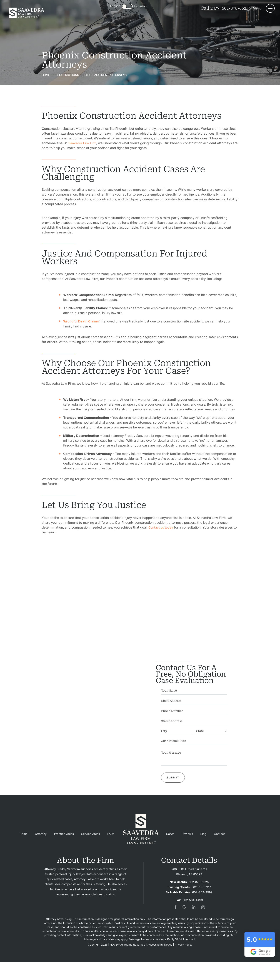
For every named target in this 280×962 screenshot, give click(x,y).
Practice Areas (64, 834)
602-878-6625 (235, 8)
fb (175, 907)
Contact (219, 834)
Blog (203, 834)
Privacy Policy (183, 944)
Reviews (187, 834)
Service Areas (90, 834)
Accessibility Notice (160, 944)
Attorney (41, 834)
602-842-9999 (202, 892)
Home (23, 834)
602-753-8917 (201, 887)
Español (139, 6)
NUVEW (115, 944)
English (115, 6)
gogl (184, 907)
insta (203, 907)
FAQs (110, 834)
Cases (170, 834)
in (194, 907)
